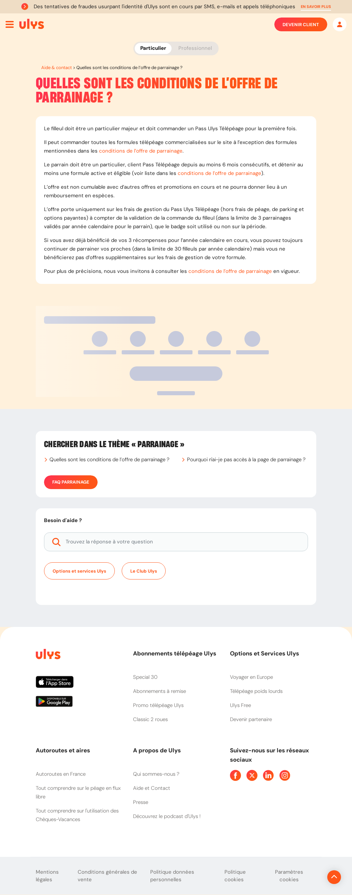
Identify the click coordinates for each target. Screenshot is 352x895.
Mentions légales (47, 876)
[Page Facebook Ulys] (235, 775)
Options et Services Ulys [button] (264, 653)
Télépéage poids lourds (256, 691)
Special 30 (145, 677)
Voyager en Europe (251, 677)
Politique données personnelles (172, 876)
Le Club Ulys (143, 571)
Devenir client (300, 24)
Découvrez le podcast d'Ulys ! (167, 816)
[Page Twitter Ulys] (251, 775)
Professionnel (195, 48)
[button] (316, 7)
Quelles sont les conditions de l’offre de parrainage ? (109, 459)
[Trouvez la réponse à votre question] (176, 541)
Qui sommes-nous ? (156, 774)
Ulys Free (240, 705)
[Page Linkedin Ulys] (268, 775)
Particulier (153, 48)
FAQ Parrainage (71, 482)
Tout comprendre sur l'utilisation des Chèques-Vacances (77, 815)
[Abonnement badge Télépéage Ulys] (31, 24)
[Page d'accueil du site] (47, 655)
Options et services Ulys (79, 571)
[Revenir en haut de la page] (311, 877)
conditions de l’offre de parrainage (141, 150)
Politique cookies (235, 876)
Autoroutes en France (61, 774)
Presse (140, 802)
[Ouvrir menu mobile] (10, 24)
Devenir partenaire (251, 719)
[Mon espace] (339, 24)
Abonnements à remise (159, 691)
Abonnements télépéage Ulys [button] (174, 653)
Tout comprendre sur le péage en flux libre (78, 792)
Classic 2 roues (150, 719)
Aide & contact (56, 67)
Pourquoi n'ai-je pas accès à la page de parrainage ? (246, 459)
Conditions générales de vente (107, 876)
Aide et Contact (151, 788)
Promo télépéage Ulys (158, 705)
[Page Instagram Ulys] (284, 775)
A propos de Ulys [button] (157, 750)
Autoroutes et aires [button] (63, 750)
